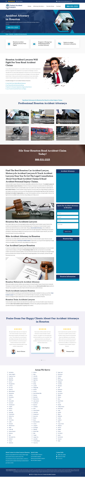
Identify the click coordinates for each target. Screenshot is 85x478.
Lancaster (11, 404)
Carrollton (60, 385)
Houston (11, 34)
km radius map (67, 258)
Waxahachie (11, 394)
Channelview (11, 415)
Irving (59, 411)
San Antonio (60, 438)
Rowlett (35, 390)
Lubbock (59, 421)
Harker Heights (12, 375)
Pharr (34, 409)
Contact (58, 6)
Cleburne (11, 390)
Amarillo (59, 406)
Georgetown (36, 415)
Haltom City (11, 417)
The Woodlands (36, 442)
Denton (59, 428)
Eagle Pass (35, 381)
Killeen (59, 415)
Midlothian (11, 381)
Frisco (59, 404)
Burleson (11, 434)
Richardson (60, 375)
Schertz (10, 411)
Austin (59, 436)
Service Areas (50, 6)
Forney (10, 442)
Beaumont (60, 390)
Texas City (35, 444)
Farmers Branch (12, 432)
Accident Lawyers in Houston (17, 122)
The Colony (11, 421)
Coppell (10, 408)
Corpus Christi (61, 425)
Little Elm (35, 377)
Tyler (59, 388)
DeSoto (35, 373)
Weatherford (11, 427)
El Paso (59, 432)
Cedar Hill (11, 430)
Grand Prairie (60, 402)
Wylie (34, 375)
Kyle (10, 436)
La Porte (10, 387)
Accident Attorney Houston (20, 34)
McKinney (60, 417)
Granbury (11, 396)
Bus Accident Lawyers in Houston (42, 137)
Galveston (11, 444)
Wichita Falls (35, 432)
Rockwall (11, 425)
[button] (40, 361)
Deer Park (11, 379)
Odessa (59, 398)
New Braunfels (36, 423)
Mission (34, 419)
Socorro (10, 383)
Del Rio (10, 419)
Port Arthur (60, 394)
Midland (59, 396)
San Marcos (35, 404)
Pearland (59, 377)
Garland (59, 413)
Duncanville (11, 402)
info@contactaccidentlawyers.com (64, 1)
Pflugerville (35, 388)
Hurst (10, 400)
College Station (61, 408)
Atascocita (35, 417)
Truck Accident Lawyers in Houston (42, 121)
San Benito (11, 373)
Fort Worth (60, 434)
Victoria (34, 392)
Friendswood (11, 406)
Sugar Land (60, 373)
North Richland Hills (37, 394)
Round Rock (60, 381)
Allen (34, 434)
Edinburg (35, 430)
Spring (34, 385)
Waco (59, 400)
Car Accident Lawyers (36, 457)
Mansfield (35, 398)
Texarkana (35, 408)
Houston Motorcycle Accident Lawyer (67, 137)
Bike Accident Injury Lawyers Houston (17, 137)
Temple (34, 436)
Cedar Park (35, 413)
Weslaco (10, 409)
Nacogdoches (12, 385)
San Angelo (35, 428)
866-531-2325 (72, 6)
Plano (59, 423)
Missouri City (36, 400)
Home (29, 6)
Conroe (34, 425)
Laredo (59, 419)
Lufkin (10, 423)
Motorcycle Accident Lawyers (38, 459)
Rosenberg (11, 398)
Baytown (35, 406)
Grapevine (35, 379)
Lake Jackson (36, 402)
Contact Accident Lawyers (49, 475)
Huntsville (11, 413)
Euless (34, 383)
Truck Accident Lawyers (36, 456)
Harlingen (60, 383)
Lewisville (35, 440)
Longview (35, 427)
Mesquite (60, 387)
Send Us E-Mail (61, 458)
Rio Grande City (12, 438)
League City (35, 438)
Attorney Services (38, 6)
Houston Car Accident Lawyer (67, 122)
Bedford (10, 440)
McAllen (59, 430)
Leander (35, 387)
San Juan (11, 388)
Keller (10, 428)
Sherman (35, 396)
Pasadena (60, 392)
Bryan (34, 421)
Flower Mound (36, 411)
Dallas (59, 442)
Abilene (59, 379)
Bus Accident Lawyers (36, 461)
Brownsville (60, 409)
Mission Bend (11, 392)
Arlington (60, 427)
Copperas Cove (12, 377)
